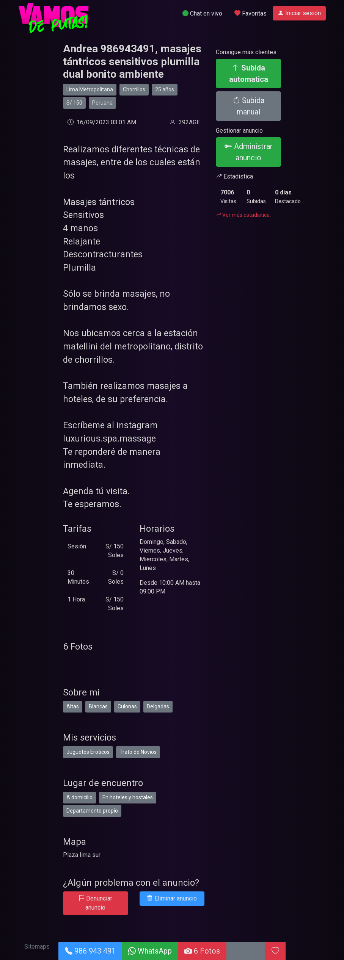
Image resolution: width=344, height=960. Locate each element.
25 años (164, 89)
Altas (72, 706)
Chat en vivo (202, 13)
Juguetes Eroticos (88, 752)
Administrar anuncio (249, 152)
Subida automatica (248, 73)
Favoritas (250, 13)
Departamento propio (92, 811)
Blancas (98, 706)
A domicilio (79, 797)
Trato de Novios (138, 752)
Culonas (127, 706)
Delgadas (158, 706)
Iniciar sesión (299, 13)
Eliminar (172, 898)
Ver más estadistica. (243, 215)
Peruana (102, 103)
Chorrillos (134, 89)
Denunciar (95, 903)
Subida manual (248, 106)
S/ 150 (74, 103)
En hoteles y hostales (127, 797)
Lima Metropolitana (89, 89)
